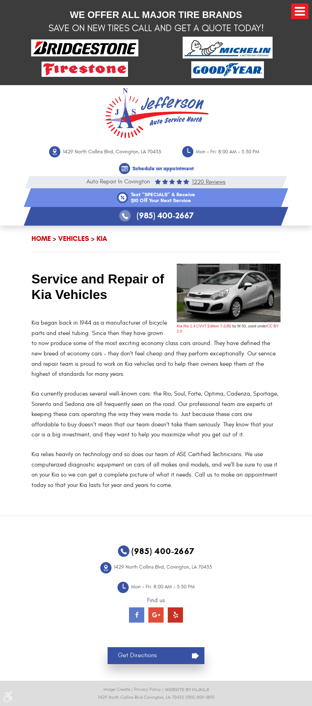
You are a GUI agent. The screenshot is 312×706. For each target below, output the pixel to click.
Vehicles (73, 238)
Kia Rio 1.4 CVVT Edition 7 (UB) (204, 326)
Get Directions (137, 655)
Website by (187, 689)
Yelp (175, 615)
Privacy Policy (147, 689)
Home (41, 238)
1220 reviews (209, 182)
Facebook (136, 615)
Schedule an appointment (163, 168)
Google (156, 615)
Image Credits (116, 689)
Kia (102, 238)
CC (270, 326)
